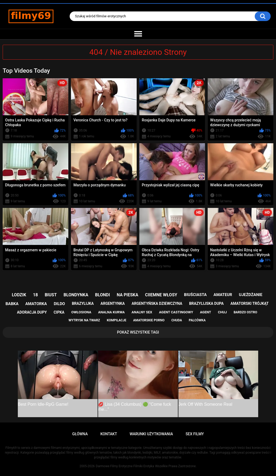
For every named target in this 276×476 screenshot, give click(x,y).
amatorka (36, 303)
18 (35, 294)
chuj (222, 312)
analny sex (142, 312)
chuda (176, 320)
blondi (102, 294)
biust (51, 294)
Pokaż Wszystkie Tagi (138, 332)
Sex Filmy (195, 434)
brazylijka (83, 303)
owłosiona (81, 312)
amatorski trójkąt (250, 303)
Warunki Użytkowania (151, 434)
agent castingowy (176, 312)
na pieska (127, 294)
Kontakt (108, 434)
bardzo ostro (245, 312)
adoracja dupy (32, 312)
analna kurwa (111, 312)
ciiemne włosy (161, 294)
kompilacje (116, 320)
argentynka (113, 303)
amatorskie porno (149, 320)
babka (12, 303)
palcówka (197, 320)
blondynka (76, 294)
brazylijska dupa (206, 303)
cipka (59, 312)
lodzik (19, 294)
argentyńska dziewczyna (157, 303)
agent (205, 312)
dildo (59, 303)
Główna (80, 434)
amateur (223, 294)
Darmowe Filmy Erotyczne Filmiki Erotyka (125, 466)
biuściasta (195, 294)
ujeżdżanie (250, 294)
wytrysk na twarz (84, 320)
